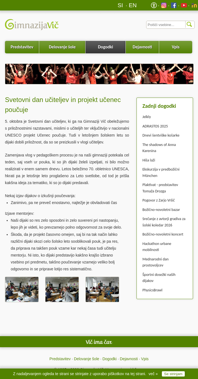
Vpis (176, 46)
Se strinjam (173, 374)
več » (153, 374)
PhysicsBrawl (152, 290)
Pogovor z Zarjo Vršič (158, 200)
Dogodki (105, 46)
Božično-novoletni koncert (162, 234)
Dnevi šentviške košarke (160, 135)
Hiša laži (148, 160)
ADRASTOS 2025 (155, 126)
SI (120, 5)
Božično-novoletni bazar (161, 209)
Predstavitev (21, 46)
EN (133, 5)
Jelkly (146, 116)
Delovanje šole (62, 46)
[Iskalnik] (170, 25)
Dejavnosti (142, 46)
